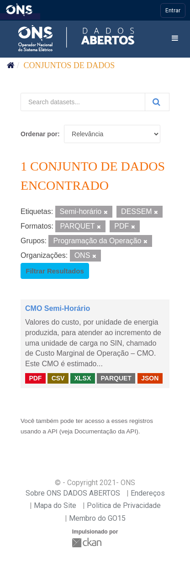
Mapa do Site (55, 505)
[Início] (11, 65)
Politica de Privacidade (124, 505)
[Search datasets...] (83, 102)
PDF (35, 378)
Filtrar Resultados (55, 271)
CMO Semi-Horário (57, 308)
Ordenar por (39, 134)
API (53, 431)
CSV (58, 378)
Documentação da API (105, 431)
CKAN (87, 542)
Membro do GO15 (97, 518)
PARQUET (115, 378)
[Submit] (157, 102)
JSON (149, 378)
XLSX (82, 378)
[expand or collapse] (175, 38)
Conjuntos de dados (69, 65)
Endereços (148, 493)
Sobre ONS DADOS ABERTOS (73, 493)
